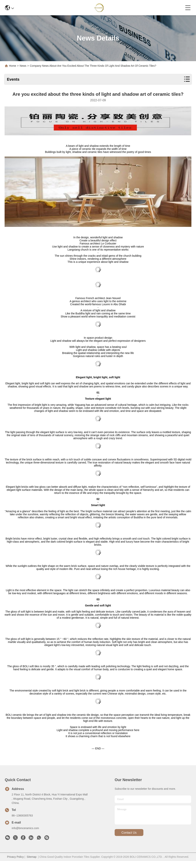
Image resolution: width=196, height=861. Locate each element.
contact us (128, 832)
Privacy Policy (15, 856)
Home (12, 65)
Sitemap (31, 856)
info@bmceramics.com (25, 828)
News (23, 65)
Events (13, 79)
